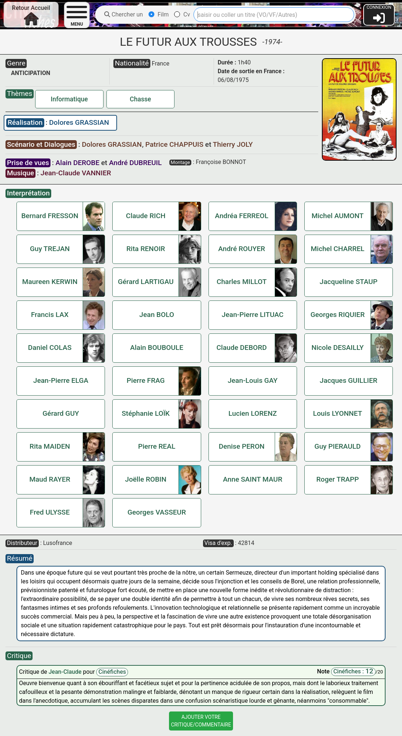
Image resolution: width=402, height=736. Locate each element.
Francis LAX (50, 314)
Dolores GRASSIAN (79, 122)
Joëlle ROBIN (145, 479)
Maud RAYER (49, 479)
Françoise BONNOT (221, 161)
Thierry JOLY (233, 144)
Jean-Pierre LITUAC (252, 314)
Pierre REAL (156, 446)
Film (159, 14)
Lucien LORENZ (252, 413)
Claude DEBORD (242, 347)
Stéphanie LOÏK (146, 413)
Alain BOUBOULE (156, 347)
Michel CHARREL (338, 248)
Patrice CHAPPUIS (175, 144)
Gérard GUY (60, 413)
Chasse (140, 99)
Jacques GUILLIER (348, 380)
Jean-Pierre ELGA (61, 380)
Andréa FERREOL (241, 216)
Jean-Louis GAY (252, 380)
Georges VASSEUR (157, 512)
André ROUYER (241, 248)
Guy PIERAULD (338, 446)
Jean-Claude (66, 671)
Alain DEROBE (77, 162)
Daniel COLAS (50, 347)
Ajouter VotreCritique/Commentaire (201, 721)
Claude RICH (145, 216)
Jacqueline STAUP (348, 281)
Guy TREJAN (50, 248)
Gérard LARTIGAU (145, 281)
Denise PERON (241, 446)
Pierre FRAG (146, 380)
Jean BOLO (156, 314)
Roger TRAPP (337, 479)
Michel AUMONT (338, 216)
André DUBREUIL (135, 162)
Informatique (69, 99)
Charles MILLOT (242, 281)
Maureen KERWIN (49, 281)
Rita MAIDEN (50, 446)
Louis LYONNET (337, 413)
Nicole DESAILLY (338, 347)
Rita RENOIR (145, 248)
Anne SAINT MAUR (252, 479)
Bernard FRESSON (49, 216)
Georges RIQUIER (338, 314)
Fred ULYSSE (50, 512)
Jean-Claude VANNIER (76, 173)
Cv (182, 14)
